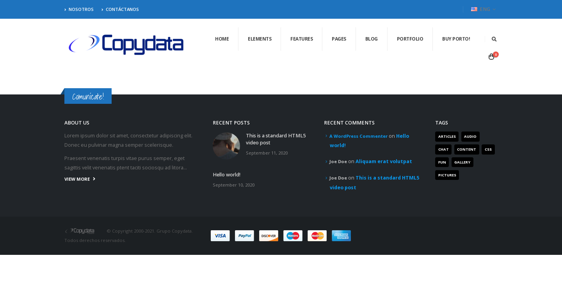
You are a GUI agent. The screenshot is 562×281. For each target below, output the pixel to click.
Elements (259, 39)
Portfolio (410, 39)
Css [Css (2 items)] (488, 149)
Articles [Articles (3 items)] (447, 136)
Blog (371, 39)
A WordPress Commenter (358, 136)
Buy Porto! (456, 39)
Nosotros (79, 9)
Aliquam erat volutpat (384, 161)
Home (222, 39)
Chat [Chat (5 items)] (443, 149)
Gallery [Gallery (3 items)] (462, 162)
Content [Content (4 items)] (466, 149)
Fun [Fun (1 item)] (442, 162)
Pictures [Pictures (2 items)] (447, 175)
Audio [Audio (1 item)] (470, 136)
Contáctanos (120, 9)
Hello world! (226, 174)
